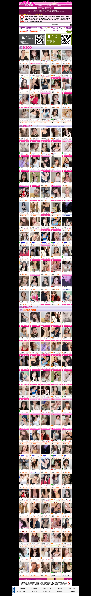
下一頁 (55, 126)
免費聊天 (27, 75)
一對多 (70, 212)
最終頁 (62, 126)
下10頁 (59, 126)
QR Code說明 (69, 31)
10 (53, 126)
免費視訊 (27, 60)
